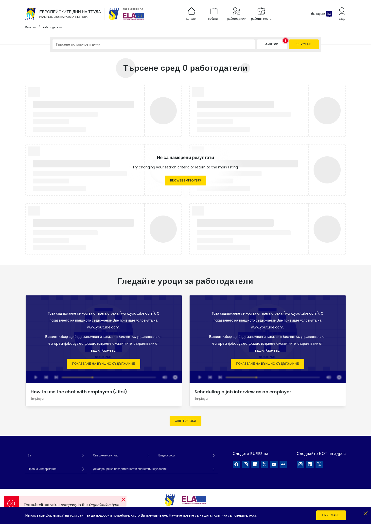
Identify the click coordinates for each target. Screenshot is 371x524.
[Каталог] (30, 14)
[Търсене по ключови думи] (154, 44)
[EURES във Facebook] (236, 464)
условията (144, 320)
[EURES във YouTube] (274, 464)
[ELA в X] (319, 464)
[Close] (365, 512)
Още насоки (185, 421)
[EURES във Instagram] (245, 464)
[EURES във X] (264, 464)
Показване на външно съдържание (103, 363)
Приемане (331, 515)
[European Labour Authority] (133, 16)
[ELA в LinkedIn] (310, 464)
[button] (123, 500)
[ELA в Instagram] (300, 464)
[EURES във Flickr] (283, 464)
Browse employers (185, 180)
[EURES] (113, 14)
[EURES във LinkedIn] (255, 464)
